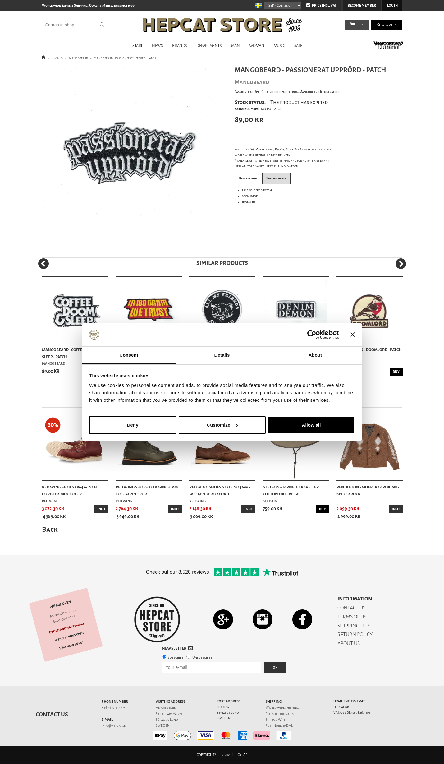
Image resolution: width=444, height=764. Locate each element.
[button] (352, 25)
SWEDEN (163, 725)
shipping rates (282, 713)
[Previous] (43, 263)
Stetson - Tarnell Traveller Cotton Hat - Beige (291, 490)
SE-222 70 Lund (167, 719)
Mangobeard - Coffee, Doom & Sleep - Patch (71, 353)
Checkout (384, 24)
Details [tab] (222, 355)
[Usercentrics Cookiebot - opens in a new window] (312, 334)
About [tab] (315, 355)
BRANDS (179, 45)
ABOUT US (348, 643)
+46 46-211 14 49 (113, 707)
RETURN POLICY (355, 634)
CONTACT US (351, 607)
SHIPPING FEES (353, 626)
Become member (362, 5)
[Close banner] (352, 334)
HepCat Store (166, 707)
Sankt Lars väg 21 (169, 713)
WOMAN (256, 45)
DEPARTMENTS (209, 45)
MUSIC (279, 45)
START (137, 45)
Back (49, 529)
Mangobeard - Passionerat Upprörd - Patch (125, 58)
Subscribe (175, 657)
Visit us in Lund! (71, 645)
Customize (222, 425)
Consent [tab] (128, 355)
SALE (298, 45)
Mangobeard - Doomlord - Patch (369, 349)
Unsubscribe (202, 657)
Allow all (311, 425)
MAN (235, 45)
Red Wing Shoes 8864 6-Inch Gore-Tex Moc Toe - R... (69, 490)
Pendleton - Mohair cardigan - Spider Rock (367, 490)
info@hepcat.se (114, 725)
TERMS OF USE (353, 617)
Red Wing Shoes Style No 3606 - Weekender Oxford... (219, 490)
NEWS (157, 45)
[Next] (401, 263)
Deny (133, 425)
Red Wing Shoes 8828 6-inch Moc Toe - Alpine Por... (148, 490)
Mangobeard (78, 58)
